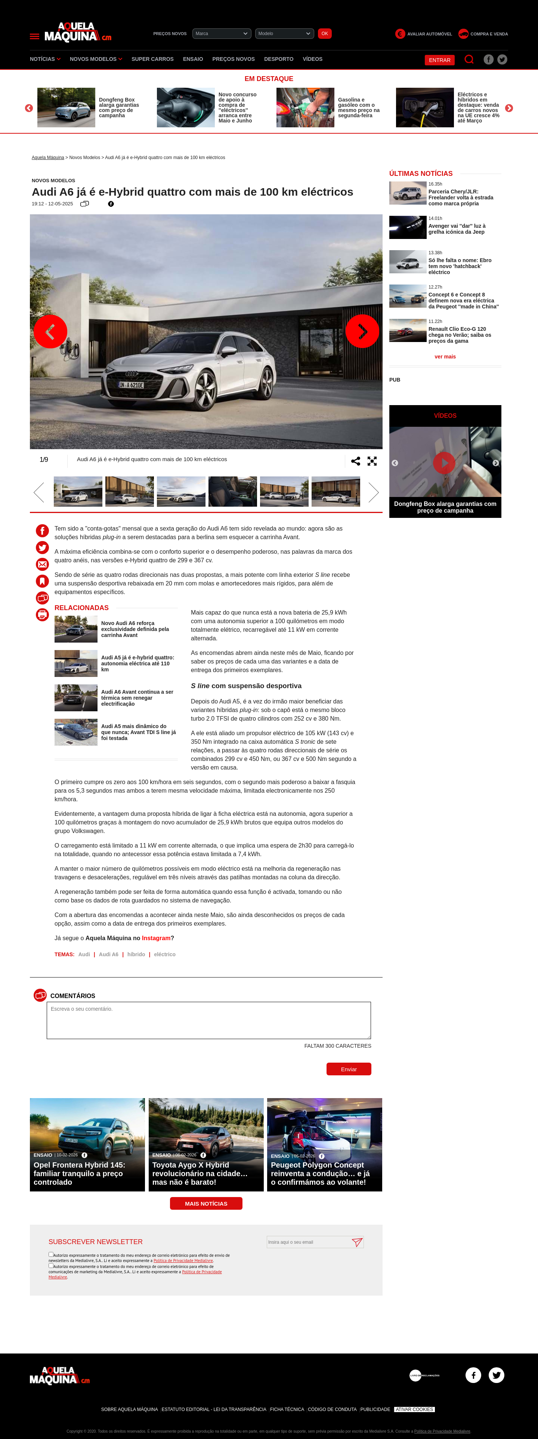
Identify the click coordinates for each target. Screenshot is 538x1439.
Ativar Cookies (414, 1409)
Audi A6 (108, 954)
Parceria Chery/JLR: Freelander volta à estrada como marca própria (461, 197)
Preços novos (234, 59)
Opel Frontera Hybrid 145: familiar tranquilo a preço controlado (80, 1173)
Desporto (278, 59)
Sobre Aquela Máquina (129, 1409)
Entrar (440, 60)
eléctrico (165, 954)
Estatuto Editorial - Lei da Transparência (214, 1409)
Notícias (45, 59)
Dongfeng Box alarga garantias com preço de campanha (119, 107)
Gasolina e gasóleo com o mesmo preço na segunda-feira (359, 107)
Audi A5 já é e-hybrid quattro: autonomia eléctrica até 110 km (137, 663)
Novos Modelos (96, 59)
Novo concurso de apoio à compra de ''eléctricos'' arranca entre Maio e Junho (238, 107)
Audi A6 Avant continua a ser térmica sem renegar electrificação (137, 698)
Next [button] (509, 108)
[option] (89, 107)
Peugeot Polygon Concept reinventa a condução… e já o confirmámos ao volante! (320, 1173)
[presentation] (307, 1266)
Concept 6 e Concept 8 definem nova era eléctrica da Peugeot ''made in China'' (464, 301)
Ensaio (193, 59)
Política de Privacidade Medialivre (183, 1260)
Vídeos (313, 59)
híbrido (136, 954)
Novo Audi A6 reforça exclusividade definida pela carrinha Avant (135, 629)
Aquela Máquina (48, 157)
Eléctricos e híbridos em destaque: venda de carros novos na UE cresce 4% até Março (479, 107)
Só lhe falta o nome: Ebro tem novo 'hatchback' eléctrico (460, 266)
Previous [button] (29, 108)
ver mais (445, 357)
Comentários (72, 996)
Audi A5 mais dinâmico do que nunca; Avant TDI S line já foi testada (138, 732)
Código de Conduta (332, 1409)
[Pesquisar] (469, 59)
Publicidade (375, 1409)
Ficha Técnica (287, 1409)
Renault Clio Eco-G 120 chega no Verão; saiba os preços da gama (460, 335)
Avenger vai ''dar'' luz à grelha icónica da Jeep (457, 229)
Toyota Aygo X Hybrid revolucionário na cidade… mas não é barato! (200, 1173)
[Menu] (34, 36)
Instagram (156, 938)
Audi (84, 954)
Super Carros (153, 59)
